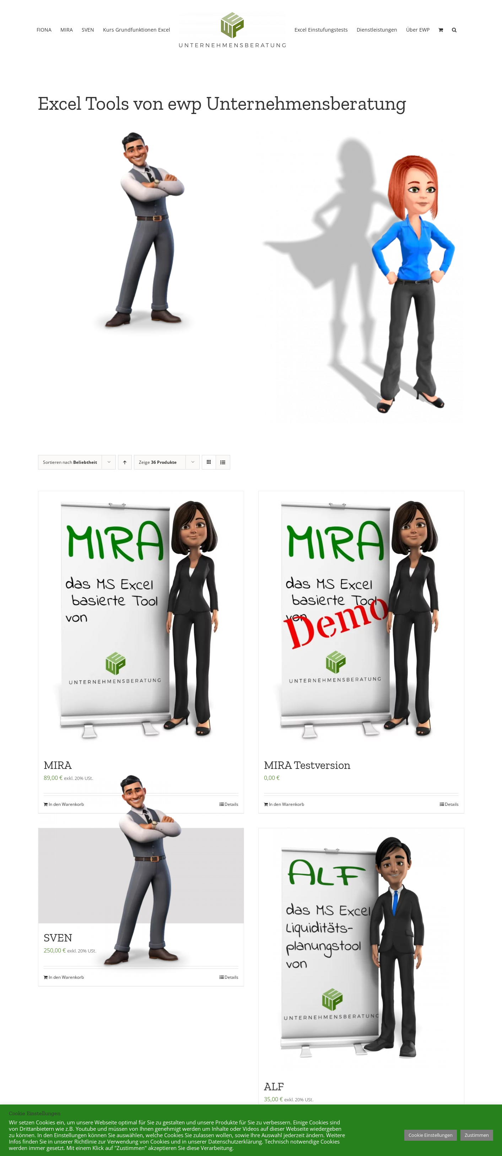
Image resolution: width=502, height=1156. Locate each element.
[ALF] (361, 980)
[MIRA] (141, 651)
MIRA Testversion (307, 795)
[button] (454, 29)
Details (452, 834)
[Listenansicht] (223, 492)
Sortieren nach (70, 492)
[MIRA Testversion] (361, 651)
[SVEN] (141, 905)
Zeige (158, 492)
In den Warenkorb (286, 834)
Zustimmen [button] (477, 1135)
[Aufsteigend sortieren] (125, 492)
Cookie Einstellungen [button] (431, 1135)
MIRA (58, 795)
